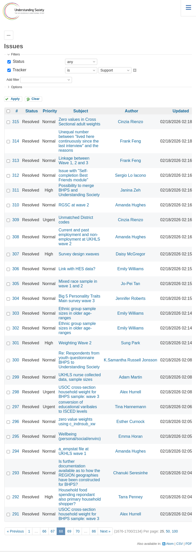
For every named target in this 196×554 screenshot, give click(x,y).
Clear (35, 99)
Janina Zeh (130, 190)
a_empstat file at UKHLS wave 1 (73, 451)
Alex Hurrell (130, 392)
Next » (105, 531)
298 (15, 392)
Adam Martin (130, 377)
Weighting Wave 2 (74, 343)
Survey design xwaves (78, 254)
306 (15, 269)
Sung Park (130, 343)
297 (15, 407)
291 (15, 514)
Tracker (18, 70)
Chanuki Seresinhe (130, 473)
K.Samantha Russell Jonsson (130, 360)
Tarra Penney (130, 497)
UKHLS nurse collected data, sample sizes (79, 377)
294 (15, 451)
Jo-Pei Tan (130, 283)
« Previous (15, 531)
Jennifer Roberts (130, 298)
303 (15, 313)
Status (17, 61)
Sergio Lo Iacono (130, 175)
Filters (15, 54)
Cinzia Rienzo (130, 122)
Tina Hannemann (130, 407)
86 (94, 531)
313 (15, 160)
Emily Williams (130, 269)
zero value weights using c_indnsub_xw (76, 421)
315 (15, 122)
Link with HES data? (76, 269)
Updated (181, 111)
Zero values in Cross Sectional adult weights (79, 121)
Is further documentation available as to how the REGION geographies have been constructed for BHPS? (79, 473)
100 (175, 531)
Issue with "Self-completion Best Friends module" (73, 175)
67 (53, 531)
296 (15, 421)
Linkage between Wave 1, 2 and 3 (73, 160)
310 (15, 205)
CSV (179, 544)
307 (15, 254)
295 (15, 436)
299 (15, 377)
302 (15, 328)
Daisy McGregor (130, 254)
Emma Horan (130, 436)
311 (15, 190)
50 (168, 531)
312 (15, 175)
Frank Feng (130, 141)
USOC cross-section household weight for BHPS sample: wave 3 (78, 392)
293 (15, 473)
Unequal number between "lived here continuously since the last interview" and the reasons (78, 141)
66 (44, 531)
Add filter (12, 79)
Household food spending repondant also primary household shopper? (79, 497)
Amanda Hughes (130, 205)
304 (15, 298)
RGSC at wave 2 (73, 205)
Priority (50, 111)
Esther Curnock (130, 421)
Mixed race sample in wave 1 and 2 (77, 283)
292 (15, 497)
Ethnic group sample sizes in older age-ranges (77, 313)
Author (131, 111)
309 (15, 220)
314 (15, 141)
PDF (189, 544)
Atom (170, 544)
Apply (15, 99)
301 (15, 343)
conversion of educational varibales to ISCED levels (77, 407)
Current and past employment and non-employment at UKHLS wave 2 (79, 237)
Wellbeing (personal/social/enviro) (79, 436)
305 (15, 283)
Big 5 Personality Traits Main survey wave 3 (79, 298)
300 (15, 360)
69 (69, 531)
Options (16, 87)
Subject (80, 111)
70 (78, 531)
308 (15, 237)
